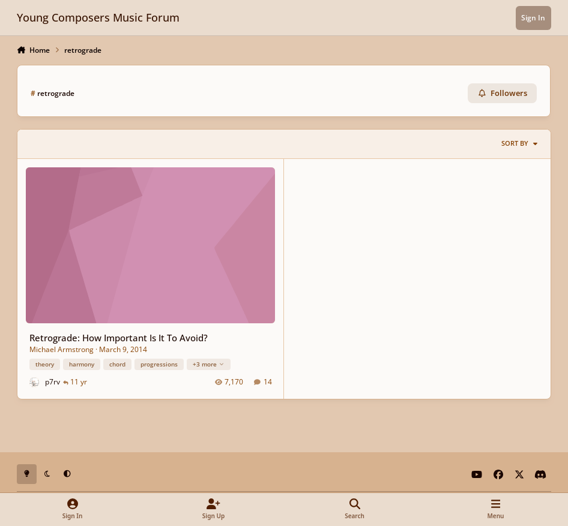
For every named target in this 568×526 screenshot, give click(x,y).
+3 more (209, 363)
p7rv (52, 382)
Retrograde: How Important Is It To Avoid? (118, 338)
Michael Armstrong (61, 349)
